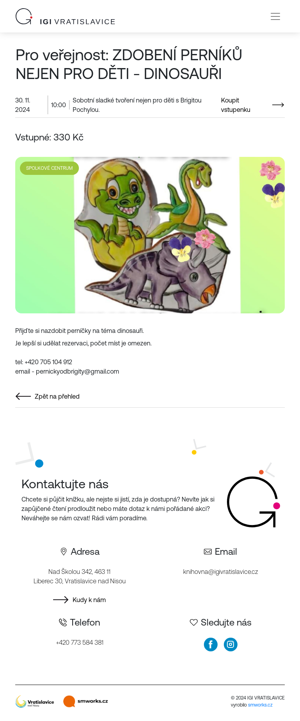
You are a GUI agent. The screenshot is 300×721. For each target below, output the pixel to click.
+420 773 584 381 (80, 642)
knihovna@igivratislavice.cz (220, 571)
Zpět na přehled (57, 396)
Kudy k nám (89, 599)
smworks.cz (260, 705)
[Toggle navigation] (275, 16)
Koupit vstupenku (235, 105)
